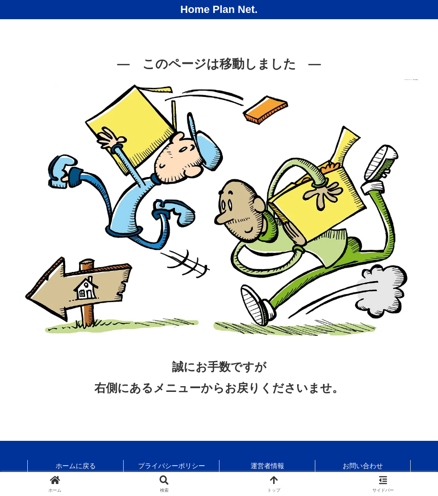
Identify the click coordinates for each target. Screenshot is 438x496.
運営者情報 (267, 466)
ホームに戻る (76, 466)
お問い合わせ (363, 466)
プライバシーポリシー (171, 466)
